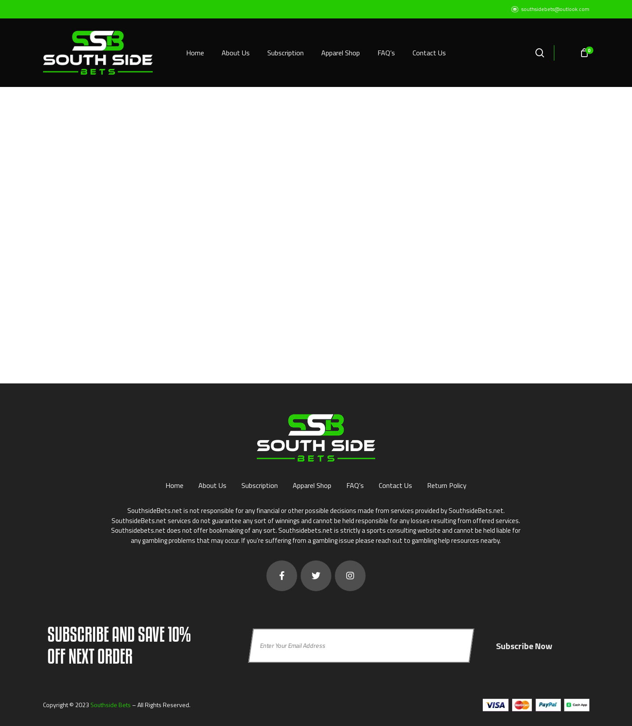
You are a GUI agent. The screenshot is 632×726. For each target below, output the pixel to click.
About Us (212, 485)
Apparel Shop (312, 485)
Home (174, 485)
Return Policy (447, 485)
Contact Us (395, 485)
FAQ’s (355, 485)
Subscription (259, 485)
